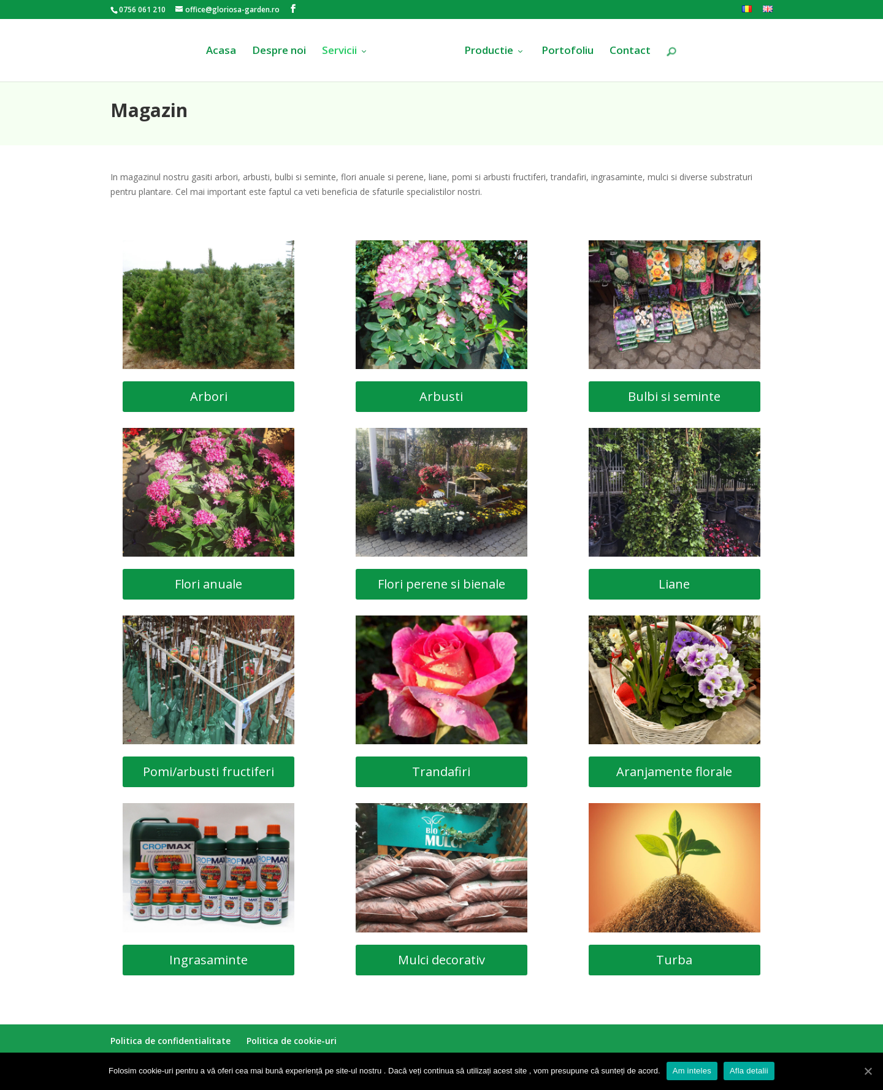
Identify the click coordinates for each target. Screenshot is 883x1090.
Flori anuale (208, 584)
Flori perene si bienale (441, 584)
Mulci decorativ (441, 959)
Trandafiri (441, 771)
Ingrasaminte (208, 959)
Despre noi (279, 51)
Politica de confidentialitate (170, 1040)
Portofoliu (567, 51)
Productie (488, 51)
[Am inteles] (868, 1071)
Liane (674, 584)
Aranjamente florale (674, 771)
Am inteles (692, 1070)
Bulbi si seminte (674, 396)
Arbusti (441, 396)
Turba (674, 959)
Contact (630, 51)
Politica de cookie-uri (292, 1040)
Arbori (208, 396)
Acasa (221, 51)
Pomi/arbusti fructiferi (208, 771)
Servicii (339, 51)
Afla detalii (749, 1070)
